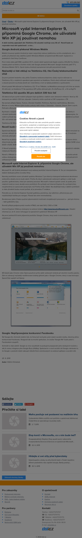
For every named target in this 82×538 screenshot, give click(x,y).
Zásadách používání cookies (30, 141)
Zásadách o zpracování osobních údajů (34, 136)
